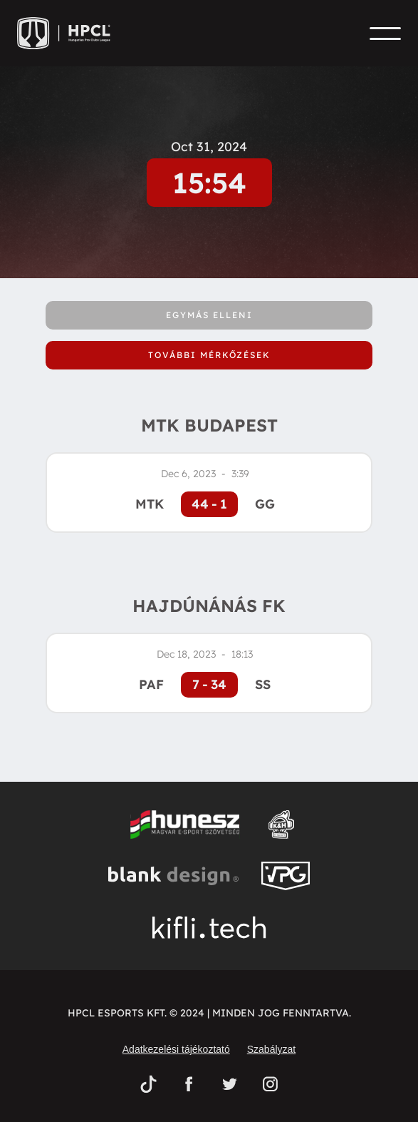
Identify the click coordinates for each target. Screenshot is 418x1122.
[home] (68, 33)
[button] (385, 34)
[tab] (209, 315)
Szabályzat (271, 1049)
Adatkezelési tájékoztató (176, 1049)
